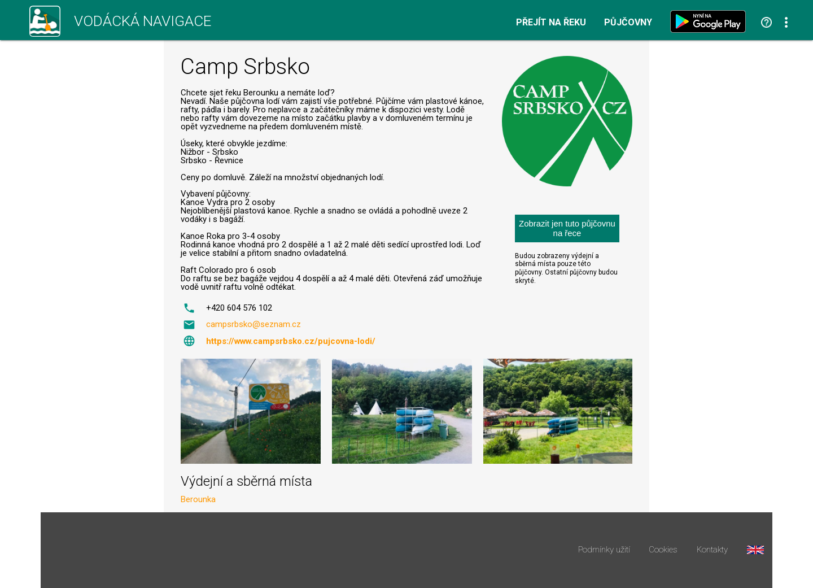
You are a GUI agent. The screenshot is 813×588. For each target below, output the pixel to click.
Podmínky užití (604, 550)
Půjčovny (628, 22)
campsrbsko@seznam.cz (253, 324)
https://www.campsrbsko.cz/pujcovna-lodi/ (290, 341)
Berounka (198, 499)
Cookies (663, 550)
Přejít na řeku (551, 22)
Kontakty (712, 550)
